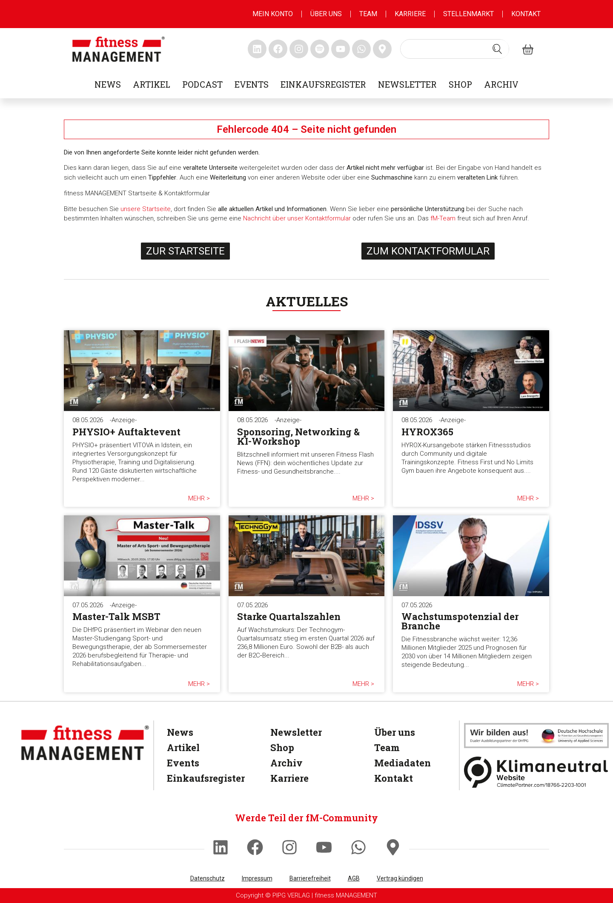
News (108, 84)
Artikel (151, 84)
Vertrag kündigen (400, 878)
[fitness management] (118, 49)
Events (252, 84)
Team (368, 14)
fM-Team (442, 218)
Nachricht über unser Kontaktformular (297, 218)
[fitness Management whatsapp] (361, 49)
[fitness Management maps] (382, 49)
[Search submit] (497, 49)
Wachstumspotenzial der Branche (459, 621)
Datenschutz (207, 878)
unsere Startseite (145, 209)
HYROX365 (427, 432)
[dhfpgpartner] (536, 735)
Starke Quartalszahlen (289, 616)
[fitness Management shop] (528, 49)
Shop (460, 84)
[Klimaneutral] (536, 772)
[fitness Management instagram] (298, 49)
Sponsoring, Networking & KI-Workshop (298, 436)
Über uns (326, 14)
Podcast (202, 84)
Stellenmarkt (468, 14)
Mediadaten (402, 763)
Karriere (410, 14)
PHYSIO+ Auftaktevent (126, 432)
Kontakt (526, 14)
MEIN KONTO (272, 14)
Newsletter (407, 84)
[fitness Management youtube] (340, 49)
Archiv (501, 84)
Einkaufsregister (323, 84)
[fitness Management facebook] (278, 49)
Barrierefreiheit (310, 878)
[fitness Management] (85, 743)
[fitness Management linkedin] (257, 49)
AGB (354, 878)
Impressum (257, 878)
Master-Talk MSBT (116, 616)
